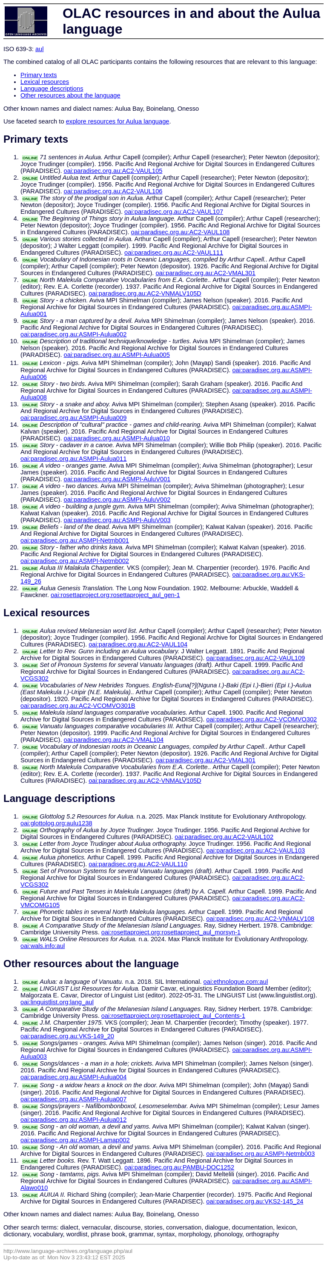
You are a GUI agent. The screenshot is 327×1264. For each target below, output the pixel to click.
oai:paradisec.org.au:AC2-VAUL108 (180, 232)
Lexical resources (44, 81)
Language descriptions (51, 88)
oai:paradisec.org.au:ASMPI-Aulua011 (73, 458)
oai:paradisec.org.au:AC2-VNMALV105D (145, 293)
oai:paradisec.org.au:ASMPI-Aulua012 (73, 1119)
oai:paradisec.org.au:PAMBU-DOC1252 (179, 1167)
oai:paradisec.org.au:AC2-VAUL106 (113, 191)
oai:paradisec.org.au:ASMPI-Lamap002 (75, 1140)
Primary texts (38, 75)
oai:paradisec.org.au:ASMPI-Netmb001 (74, 540)
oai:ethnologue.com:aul (236, 981)
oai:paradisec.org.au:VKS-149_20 (67, 1036)
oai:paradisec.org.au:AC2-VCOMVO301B (77, 705)
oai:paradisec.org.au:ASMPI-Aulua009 (73, 417)
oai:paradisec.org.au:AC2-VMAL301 (205, 273)
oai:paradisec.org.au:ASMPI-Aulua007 (73, 1099)
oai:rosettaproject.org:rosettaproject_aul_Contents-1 (173, 1015)
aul (39, 49)
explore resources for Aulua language (117, 121)
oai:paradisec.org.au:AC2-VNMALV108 (260, 918)
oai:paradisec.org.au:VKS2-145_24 (254, 1201)
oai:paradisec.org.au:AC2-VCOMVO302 (261, 719)
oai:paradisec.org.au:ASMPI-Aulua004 (73, 1077)
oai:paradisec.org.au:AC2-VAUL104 (138, 644)
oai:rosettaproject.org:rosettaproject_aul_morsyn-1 (171, 932)
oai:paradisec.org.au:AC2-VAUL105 (113, 170)
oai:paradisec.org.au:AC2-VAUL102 (224, 836)
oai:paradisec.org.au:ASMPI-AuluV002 (117, 499)
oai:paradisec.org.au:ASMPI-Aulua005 (117, 354)
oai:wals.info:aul (42, 945)
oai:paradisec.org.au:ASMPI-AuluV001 (117, 479)
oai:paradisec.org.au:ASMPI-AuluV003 (117, 520)
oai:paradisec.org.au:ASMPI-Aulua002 (73, 334)
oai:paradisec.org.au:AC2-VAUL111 (173, 252)
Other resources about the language (70, 95)
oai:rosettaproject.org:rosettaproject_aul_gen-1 (115, 595)
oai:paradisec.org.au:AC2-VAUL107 (173, 211)
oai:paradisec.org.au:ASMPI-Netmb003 (260, 1153)
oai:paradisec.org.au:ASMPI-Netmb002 (74, 560)
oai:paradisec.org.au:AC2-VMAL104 (114, 739)
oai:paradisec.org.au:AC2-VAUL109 (255, 658)
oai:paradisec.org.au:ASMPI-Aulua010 (117, 438)
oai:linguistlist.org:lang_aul (57, 1002)
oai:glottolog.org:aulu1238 (56, 823)
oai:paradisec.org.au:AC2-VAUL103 (255, 850)
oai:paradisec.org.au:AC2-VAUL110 (138, 864)
